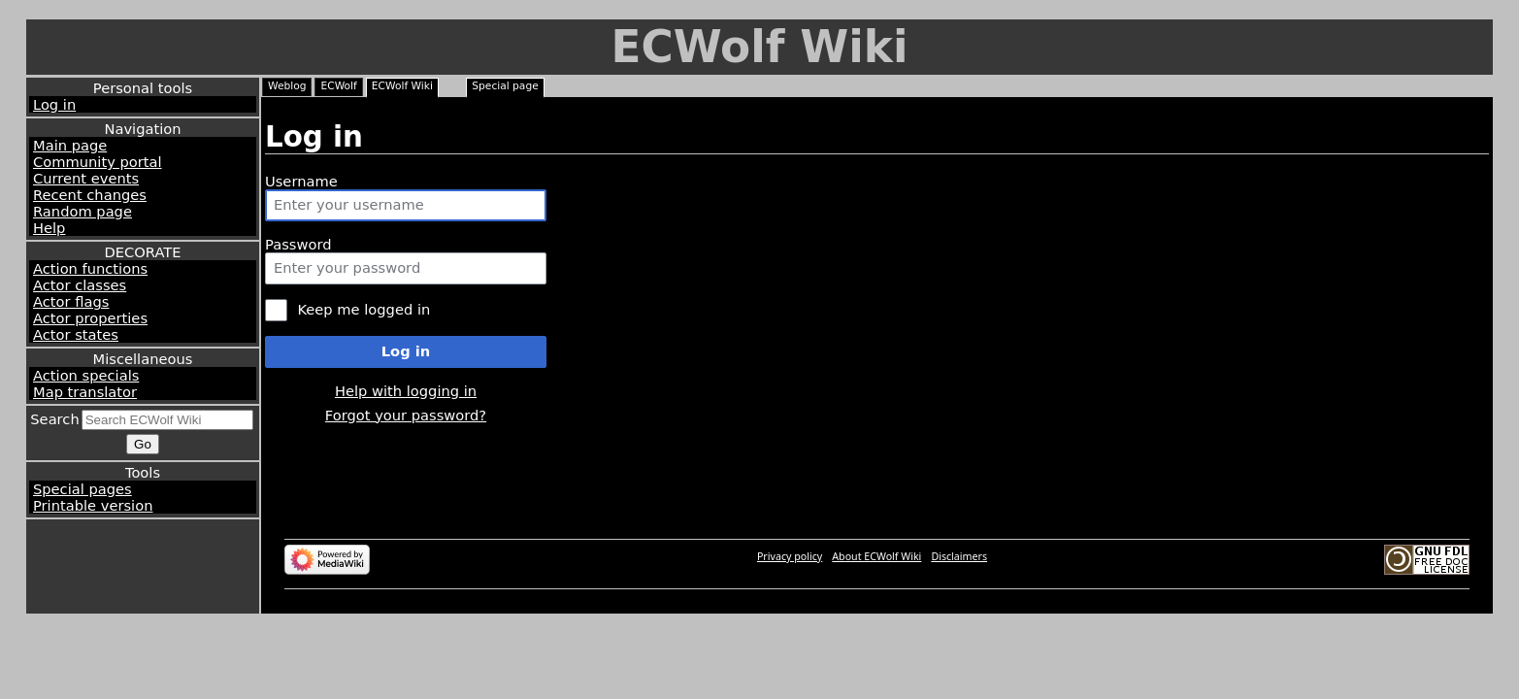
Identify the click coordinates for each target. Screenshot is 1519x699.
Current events (86, 178)
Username (301, 181)
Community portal (97, 161)
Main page (70, 145)
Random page (82, 211)
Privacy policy (789, 556)
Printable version (92, 505)
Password (298, 244)
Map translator (85, 391)
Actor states (75, 334)
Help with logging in (406, 391)
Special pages (82, 489)
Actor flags (71, 301)
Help (49, 227)
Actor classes (79, 285)
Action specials (86, 375)
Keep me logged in (363, 309)
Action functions (90, 268)
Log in (54, 104)
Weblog (287, 86)
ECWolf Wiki (759, 47)
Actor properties (90, 318)
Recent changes (90, 194)
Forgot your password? (405, 415)
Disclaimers (959, 556)
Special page (505, 86)
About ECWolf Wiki (876, 556)
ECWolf (338, 86)
